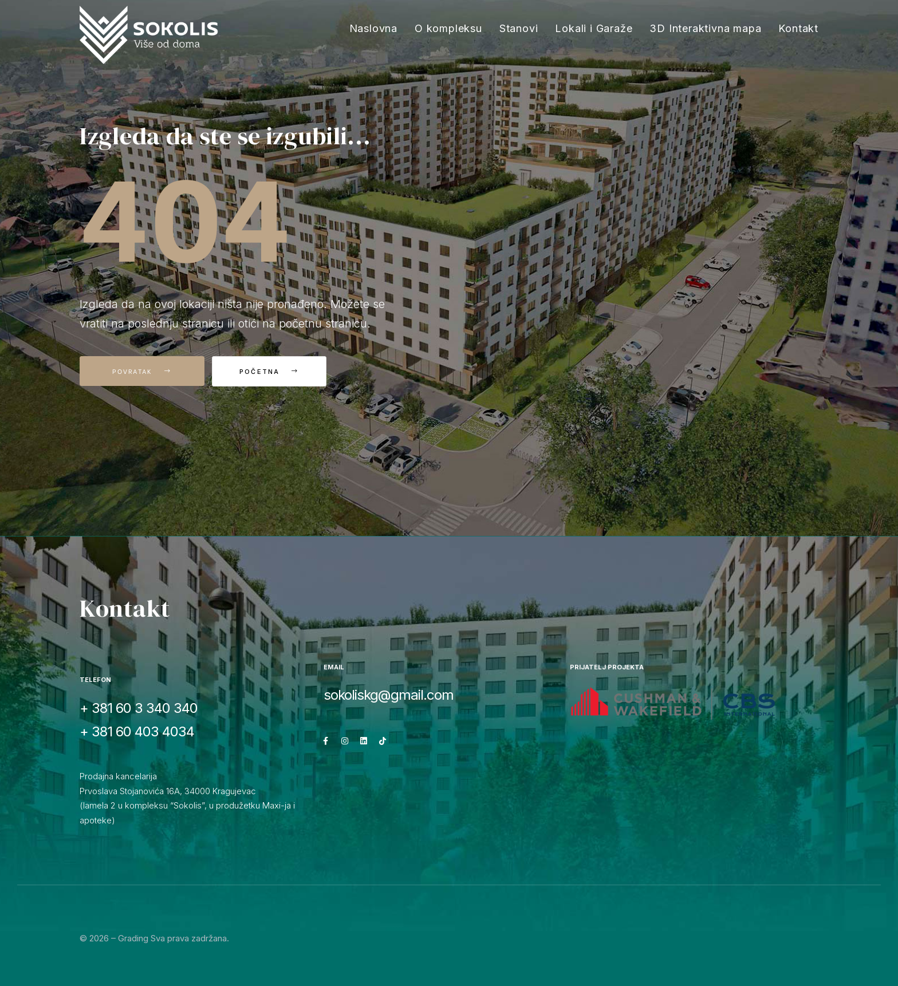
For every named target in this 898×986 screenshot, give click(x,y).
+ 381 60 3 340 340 (139, 708)
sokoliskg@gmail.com (389, 695)
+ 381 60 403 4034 (137, 731)
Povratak (141, 371)
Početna (274, 372)
